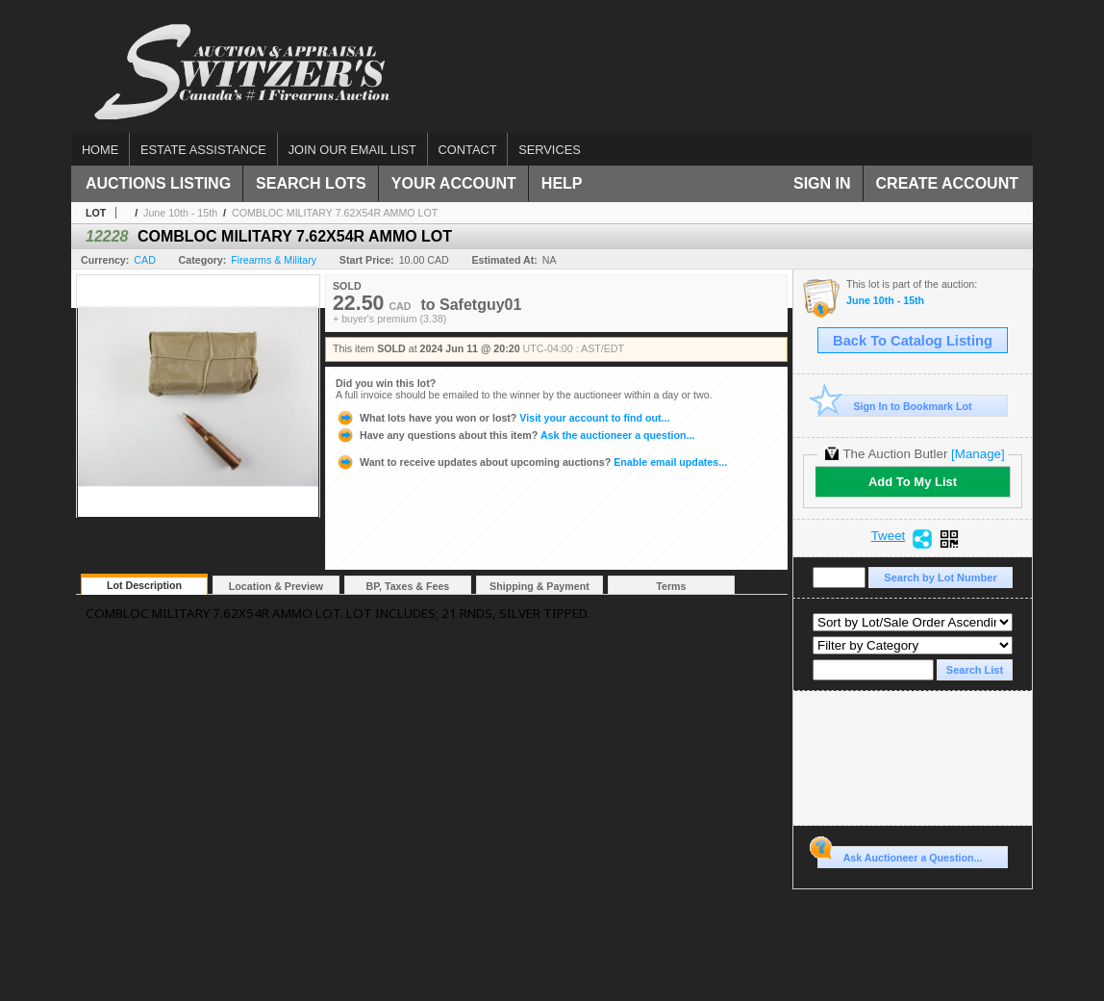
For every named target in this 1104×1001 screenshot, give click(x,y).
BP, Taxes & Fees (408, 586)
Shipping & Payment (539, 586)
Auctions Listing (158, 183)
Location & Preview (276, 586)
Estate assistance (203, 149)
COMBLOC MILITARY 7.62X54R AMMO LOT (335, 212)
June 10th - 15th (180, 212)
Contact (468, 149)
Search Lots (311, 183)
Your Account (453, 183)
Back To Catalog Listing (912, 340)
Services (549, 149)
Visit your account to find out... (502, 418)
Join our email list (352, 149)
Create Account (947, 183)
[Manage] (977, 454)
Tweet (888, 536)
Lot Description (144, 585)
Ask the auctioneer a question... (515, 435)
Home (100, 149)
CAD (145, 260)
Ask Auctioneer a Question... (899, 854)
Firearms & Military (273, 260)
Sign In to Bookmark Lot (894, 406)
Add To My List (912, 482)
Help (562, 183)
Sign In (822, 183)
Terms (671, 586)
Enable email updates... (531, 462)
